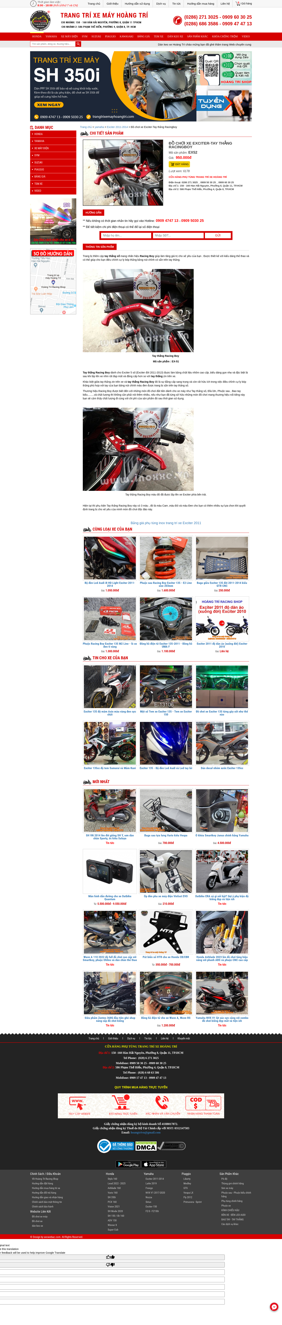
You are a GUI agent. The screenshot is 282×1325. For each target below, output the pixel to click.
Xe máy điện (69, 36)
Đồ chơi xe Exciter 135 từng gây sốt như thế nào (222, 713)
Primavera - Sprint (193, 1201)
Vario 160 (113, 1192)
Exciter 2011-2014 (117, 127)
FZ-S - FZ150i (152, 1211)
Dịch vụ (161, 3)
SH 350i (112, 1197)
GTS (186, 1188)
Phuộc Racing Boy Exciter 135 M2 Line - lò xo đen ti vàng (110, 645)
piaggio (110, 36)
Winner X (112, 1225)
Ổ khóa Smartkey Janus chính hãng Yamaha (222, 835)
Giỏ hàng (246, 3)
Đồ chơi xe (37, 1221)
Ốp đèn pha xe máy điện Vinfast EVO (166, 896)
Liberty (187, 1178)
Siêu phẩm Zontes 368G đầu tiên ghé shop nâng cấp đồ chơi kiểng (110, 1019)
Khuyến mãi (184, 1038)
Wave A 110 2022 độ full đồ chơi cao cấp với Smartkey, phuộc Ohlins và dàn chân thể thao (110, 958)
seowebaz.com (52, 1237)
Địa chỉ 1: (105, 1052)
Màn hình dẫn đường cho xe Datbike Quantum (109, 897)
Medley (187, 1183)
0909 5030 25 (192, 221)
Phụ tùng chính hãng (231, 1200)
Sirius (148, 1201)
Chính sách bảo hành (42, 1206)
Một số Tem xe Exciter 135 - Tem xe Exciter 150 (166, 713)
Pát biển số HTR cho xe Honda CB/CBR (166, 957)
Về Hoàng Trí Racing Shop (45, 1178)
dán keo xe (175, 36)
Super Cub (113, 1229)
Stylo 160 (112, 1178)
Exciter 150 (151, 1206)
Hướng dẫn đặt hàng (42, 1183)
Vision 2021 (114, 1206)
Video (246, 36)
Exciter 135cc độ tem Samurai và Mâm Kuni (110, 768)
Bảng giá (143, 36)
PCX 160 (112, 1201)
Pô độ (224, 1178)
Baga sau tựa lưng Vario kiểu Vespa (165, 835)
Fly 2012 (188, 1197)
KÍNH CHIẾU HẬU (230, 1210)
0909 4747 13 (167, 221)
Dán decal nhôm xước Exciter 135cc (222, 768)
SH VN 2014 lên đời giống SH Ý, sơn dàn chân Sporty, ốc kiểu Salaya (110, 837)
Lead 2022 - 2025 (116, 1183)
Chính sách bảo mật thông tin (47, 1201)
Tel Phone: (130, 1058)
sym (84, 36)
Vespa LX (188, 1192)
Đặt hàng (182, 164)
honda (37, 36)
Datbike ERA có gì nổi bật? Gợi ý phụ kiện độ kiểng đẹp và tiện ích (222, 897)
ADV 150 (112, 1220)
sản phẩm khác (197, 36)
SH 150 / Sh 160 (116, 1215)
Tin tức (176, 3)
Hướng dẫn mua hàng (200, 3)
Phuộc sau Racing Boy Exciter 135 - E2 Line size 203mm (166, 584)
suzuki (96, 36)
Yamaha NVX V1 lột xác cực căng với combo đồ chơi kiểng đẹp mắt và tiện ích (222, 1019)
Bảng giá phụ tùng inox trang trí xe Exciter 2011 (166, 523)
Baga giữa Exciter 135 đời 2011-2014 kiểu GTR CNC (222, 584)
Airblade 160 (114, 1188)
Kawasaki (126, 36)
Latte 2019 (151, 1183)
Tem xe (158, 36)
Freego (149, 1188)
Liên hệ (225, 3)
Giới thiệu (112, 3)
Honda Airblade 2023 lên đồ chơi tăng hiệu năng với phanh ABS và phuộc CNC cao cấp (222, 958)
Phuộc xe (226, 1205)
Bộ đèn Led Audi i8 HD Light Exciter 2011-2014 (110, 584)
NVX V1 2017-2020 (155, 1192)
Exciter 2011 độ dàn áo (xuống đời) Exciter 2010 (222, 645)
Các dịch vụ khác (229, 1224)
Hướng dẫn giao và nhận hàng (47, 1197)
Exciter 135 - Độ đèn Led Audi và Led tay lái (166, 768)
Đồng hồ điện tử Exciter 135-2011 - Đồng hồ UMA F (166, 645)
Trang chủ (94, 3)
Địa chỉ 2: (109, 1067)
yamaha (51, 36)
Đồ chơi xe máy (39, 1216)
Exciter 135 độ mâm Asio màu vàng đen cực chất (110, 713)
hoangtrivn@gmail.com (146, 1132)
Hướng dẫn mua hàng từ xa (46, 1188)
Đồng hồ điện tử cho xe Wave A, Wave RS (166, 1018)
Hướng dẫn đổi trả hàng (44, 1192)
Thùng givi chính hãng (232, 1183)
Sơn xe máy (227, 1188)
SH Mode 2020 (115, 1211)
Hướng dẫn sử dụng (137, 3)
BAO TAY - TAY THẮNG (232, 1219)
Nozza (149, 1197)
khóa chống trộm (225, 36)
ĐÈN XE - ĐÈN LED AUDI (233, 1214)
